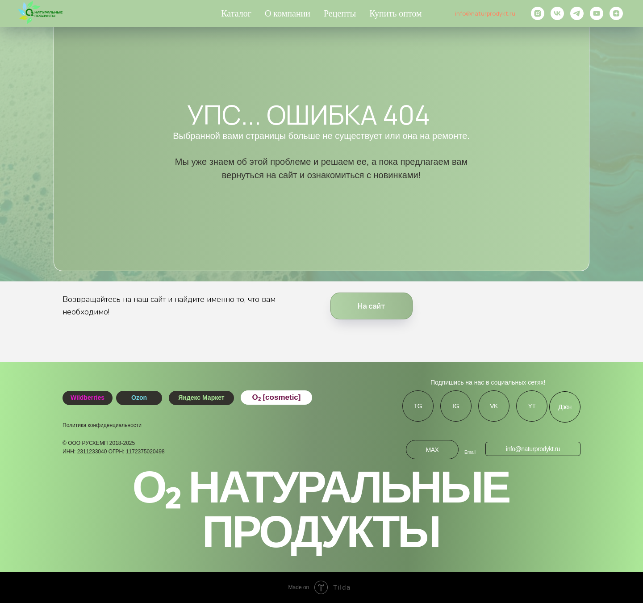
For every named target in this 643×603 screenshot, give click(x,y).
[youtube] (596, 13)
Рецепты (340, 13)
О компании (287, 13)
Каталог (236, 13)
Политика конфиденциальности (102, 425)
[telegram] (577, 13)
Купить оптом (395, 13)
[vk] (557, 13)
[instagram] (537, 13)
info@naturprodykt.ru (485, 13)
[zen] (616, 13)
